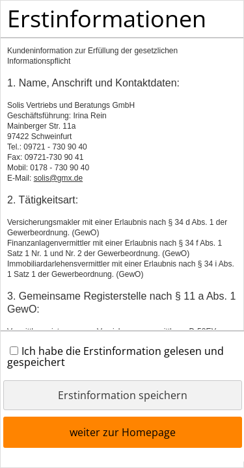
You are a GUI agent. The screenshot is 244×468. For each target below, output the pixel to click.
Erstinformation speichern (122, 395)
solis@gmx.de (58, 178)
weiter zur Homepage (123, 432)
